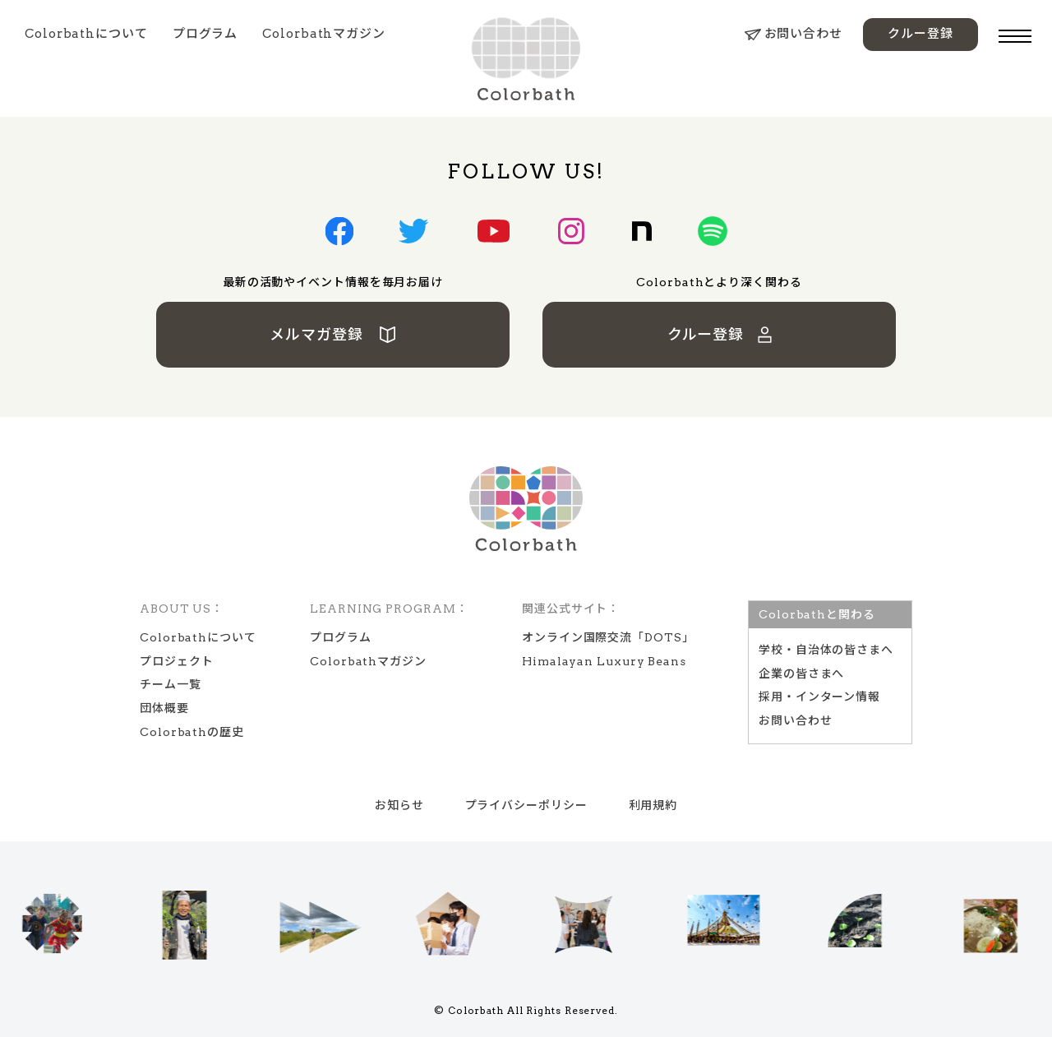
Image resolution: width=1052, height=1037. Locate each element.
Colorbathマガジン (323, 33)
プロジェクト (176, 661)
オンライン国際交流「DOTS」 (608, 637)
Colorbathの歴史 (192, 731)
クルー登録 (920, 33)
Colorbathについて (86, 33)
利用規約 (653, 805)
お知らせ (399, 805)
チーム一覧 (170, 684)
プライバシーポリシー (526, 805)
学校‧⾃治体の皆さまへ (826, 649)
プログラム (205, 33)
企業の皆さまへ (801, 673)
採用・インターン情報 (819, 696)
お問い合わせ (793, 33)
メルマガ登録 (333, 334)
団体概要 (164, 708)
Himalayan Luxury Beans (604, 661)
